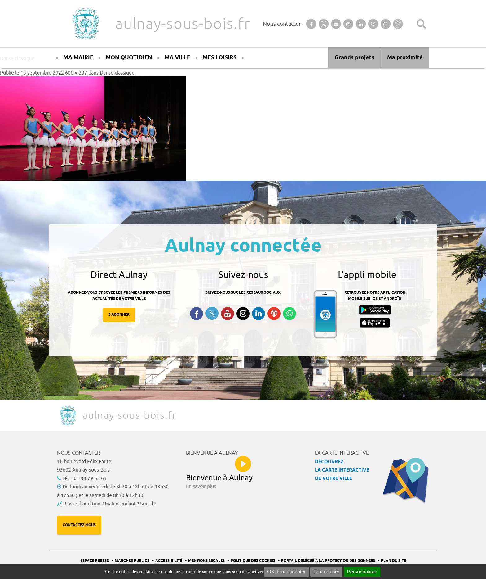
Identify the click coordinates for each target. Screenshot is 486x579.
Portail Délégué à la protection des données (328, 560)
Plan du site (393, 560)
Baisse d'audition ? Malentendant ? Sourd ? (109, 504)
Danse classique (117, 73)
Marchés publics (132, 560)
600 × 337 (76, 73)
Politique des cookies (253, 560)
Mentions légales (206, 560)
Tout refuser (326, 571)
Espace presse (94, 560)
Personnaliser (362, 571)
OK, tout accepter (286, 571)
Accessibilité (168, 560)
